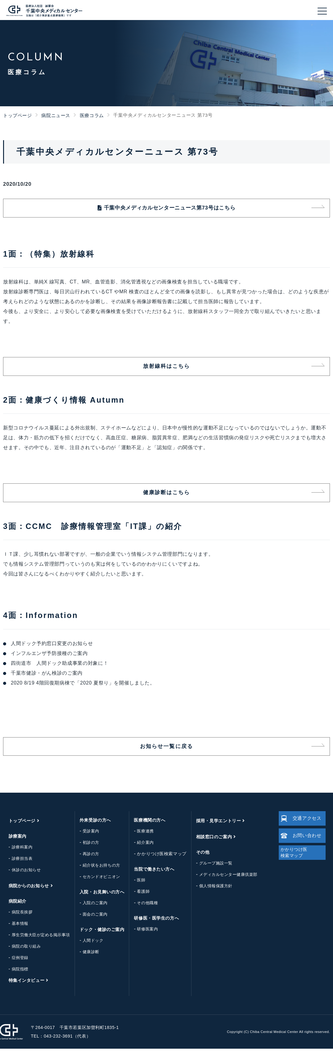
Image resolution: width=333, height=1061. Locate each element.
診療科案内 (17, 859)
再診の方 (86, 866)
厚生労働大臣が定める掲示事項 (36, 947)
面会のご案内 (90, 926)
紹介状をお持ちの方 (96, 877)
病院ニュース (55, 115)
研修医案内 (142, 941)
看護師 (138, 903)
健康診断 (86, 964)
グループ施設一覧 (211, 875)
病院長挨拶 (17, 924)
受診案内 (86, 843)
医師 (136, 892)
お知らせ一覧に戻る (166, 757)
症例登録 (15, 970)
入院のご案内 (90, 915)
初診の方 (86, 854)
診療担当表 (17, 870)
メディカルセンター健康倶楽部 (223, 886)
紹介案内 (140, 854)
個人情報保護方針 (211, 898)
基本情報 (15, 935)
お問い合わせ (299, 851)
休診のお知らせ (21, 882)
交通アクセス (299, 830)
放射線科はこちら (166, 371)
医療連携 (140, 843)
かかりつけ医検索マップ (157, 866)
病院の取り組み (21, 958)
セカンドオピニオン (96, 889)
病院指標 (15, 981)
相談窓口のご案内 (209, 849)
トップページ (17, 115)
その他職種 (142, 915)
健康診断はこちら (166, 500)
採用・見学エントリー (213, 833)
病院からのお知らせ (24, 898)
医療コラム (92, 115)
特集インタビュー (21, 992)
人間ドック (88, 952)
